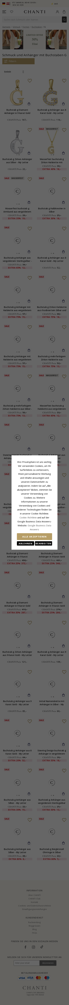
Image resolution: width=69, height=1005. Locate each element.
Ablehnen (21, 531)
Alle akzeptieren (34, 524)
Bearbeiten (48, 531)
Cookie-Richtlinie (29, 509)
